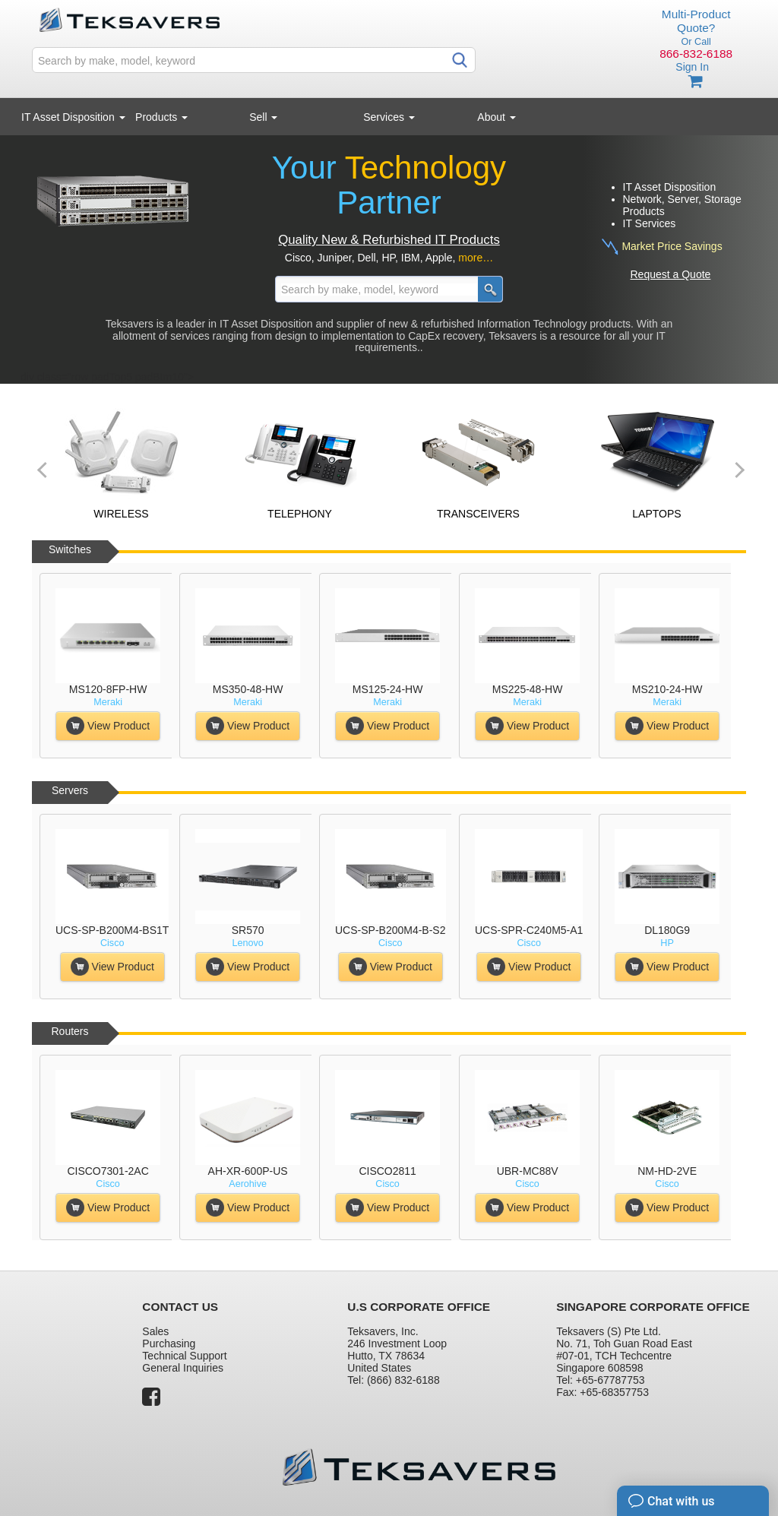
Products (161, 117)
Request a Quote (671, 274)
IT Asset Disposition (73, 117)
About (496, 117)
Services (389, 117)
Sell (263, 117)
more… (475, 258)
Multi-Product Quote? (696, 21)
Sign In (692, 67)
